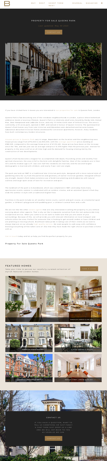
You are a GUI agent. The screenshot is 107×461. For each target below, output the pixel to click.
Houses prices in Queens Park (19, 139)
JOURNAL (77, 3)
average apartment (68, 142)
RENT (42, 3)
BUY (33, 3)
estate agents (35, 210)
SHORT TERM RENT (56, 4)
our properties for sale (67, 110)
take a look (89, 269)
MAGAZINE (92, 3)
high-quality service (43, 224)
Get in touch (11, 236)
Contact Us (53, 32)
